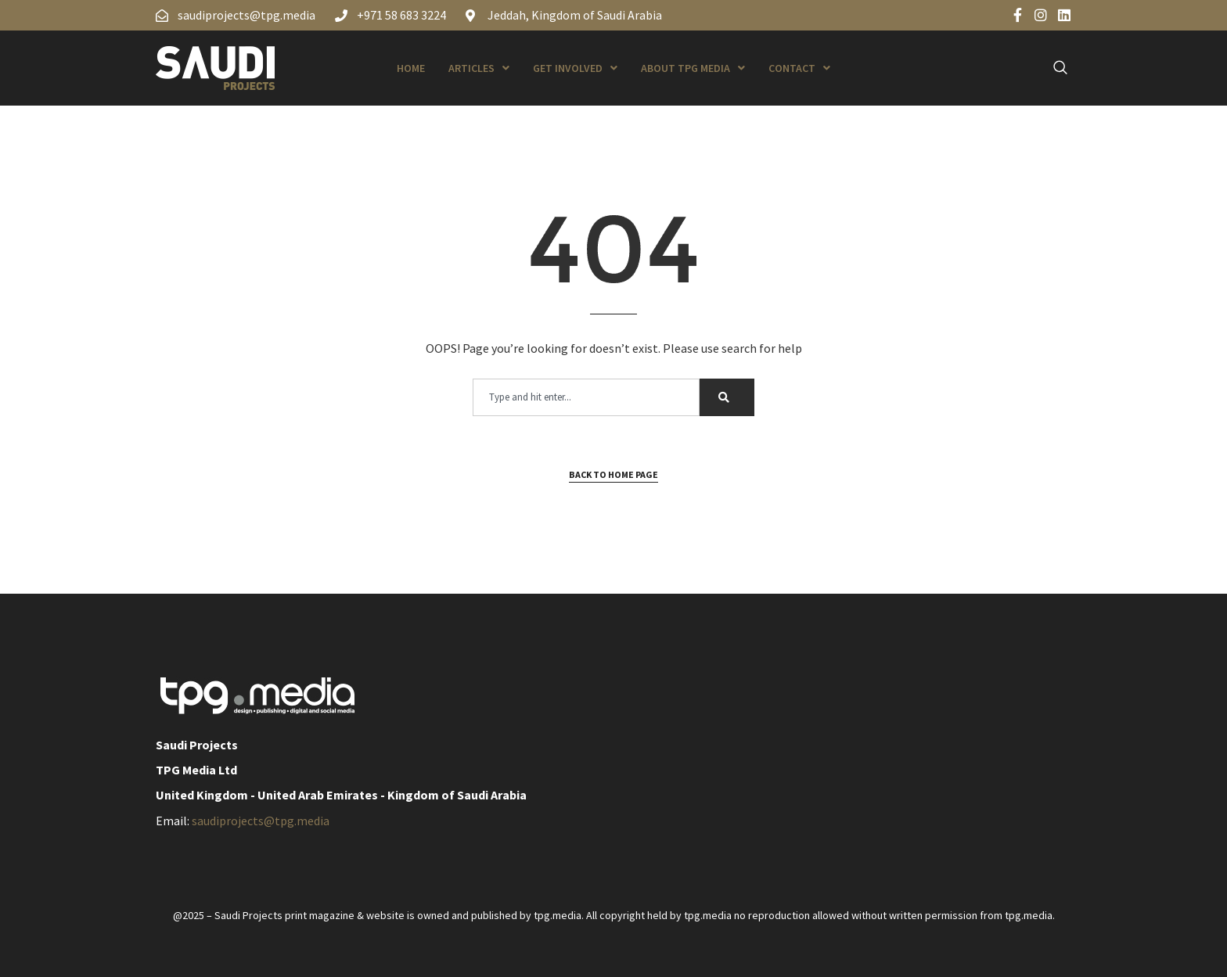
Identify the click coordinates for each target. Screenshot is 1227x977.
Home (411, 68)
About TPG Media (693, 68)
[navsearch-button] (1051, 68)
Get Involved (575, 68)
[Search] (727, 397)
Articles (478, 68)
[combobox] (586, 397)
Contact (799, 68)
